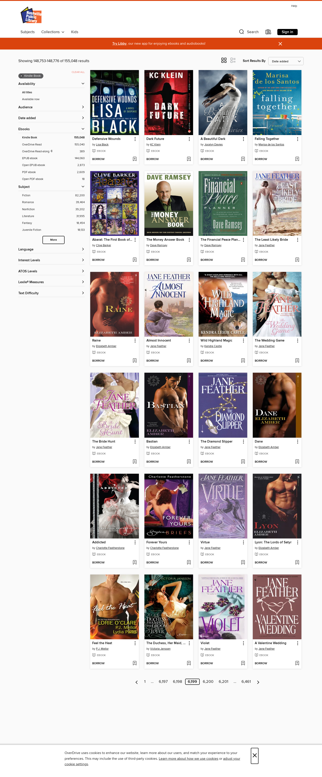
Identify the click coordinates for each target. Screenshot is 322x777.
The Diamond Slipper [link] (216, 442)
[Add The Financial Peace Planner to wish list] (243, 260)
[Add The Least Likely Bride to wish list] (297, 260)
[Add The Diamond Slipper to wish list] (243, 462)
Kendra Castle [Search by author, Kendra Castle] (213, 346)
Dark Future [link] (155, 139)
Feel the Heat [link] (102, 643)
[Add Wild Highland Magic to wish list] (243, 361)
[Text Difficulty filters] (51, 293)
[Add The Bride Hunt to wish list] (134, 462)
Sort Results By (254, 61)
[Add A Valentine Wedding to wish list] (297, 663)
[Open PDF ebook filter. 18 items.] (53, 179)
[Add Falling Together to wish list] (297, 159)
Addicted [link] (99, 542)
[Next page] (258, 681)
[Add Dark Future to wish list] (189, 159)
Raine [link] (96, 341)
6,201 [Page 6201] (223, 681)
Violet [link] (205, 643)
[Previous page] (136, 681)
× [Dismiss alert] (280, 44)
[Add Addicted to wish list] (134, 563)
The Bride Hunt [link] (103, 442)
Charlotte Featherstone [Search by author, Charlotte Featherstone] (110, 548)
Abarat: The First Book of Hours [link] (112, 240)
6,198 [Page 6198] (177, 681)
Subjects (28, 32)
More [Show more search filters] (53, 240)
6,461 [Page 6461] (246, 681)
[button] (248, 33)
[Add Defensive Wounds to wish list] (134, 159)
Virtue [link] (205, 542)
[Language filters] (51, 249)
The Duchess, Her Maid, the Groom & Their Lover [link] (166, 643)
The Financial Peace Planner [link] (221, 240)
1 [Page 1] (145, 681)
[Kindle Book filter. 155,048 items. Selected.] (53, 137)
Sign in (287, 32)
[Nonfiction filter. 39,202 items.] (53, 209)
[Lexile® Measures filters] (51, 282)
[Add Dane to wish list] (297, 462)
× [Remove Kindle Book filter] (21, 76)
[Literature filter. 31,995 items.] (53, 216)
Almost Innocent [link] (158, 341)
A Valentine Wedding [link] (270, 643)
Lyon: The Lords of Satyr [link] (273, 542)
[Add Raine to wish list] (134, 361)
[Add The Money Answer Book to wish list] (189, 260)
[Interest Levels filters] (51, 260)
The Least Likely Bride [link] (271, 240)
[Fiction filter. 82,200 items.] (53, 195)
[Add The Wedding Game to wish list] (297, 361)
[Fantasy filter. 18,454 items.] (53, 223)
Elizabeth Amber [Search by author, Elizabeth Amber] (106, 346)
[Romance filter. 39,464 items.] (53, 202)
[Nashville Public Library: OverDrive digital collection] (31, 15)
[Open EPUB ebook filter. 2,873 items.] (53, 165)
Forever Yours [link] (156, 542)
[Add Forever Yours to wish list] (189, 563)
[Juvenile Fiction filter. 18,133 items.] (53, 230)
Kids (74, 32)
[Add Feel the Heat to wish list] (134, 663)
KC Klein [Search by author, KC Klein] (155, 144)
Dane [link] (259, 442)
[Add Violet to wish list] (243, 663)
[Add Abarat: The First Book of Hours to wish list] (134, 260)
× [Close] (254, 756)
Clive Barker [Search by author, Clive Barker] (103, 245)
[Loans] (268, 33)
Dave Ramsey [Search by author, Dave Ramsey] (158, 245)
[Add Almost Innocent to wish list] (189, 361)
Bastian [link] (152, 442)
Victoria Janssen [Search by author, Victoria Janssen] (160, 649)
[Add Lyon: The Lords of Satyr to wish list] (297, 563)
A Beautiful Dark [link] (213, 139)
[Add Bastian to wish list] (189, 462)
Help (294, 6)
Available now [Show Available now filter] (31, 99)
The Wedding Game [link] (269, 341)
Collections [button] (53, 32)
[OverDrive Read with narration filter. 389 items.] (53, 151)
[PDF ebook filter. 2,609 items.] (53, 172)
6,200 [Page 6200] (208, 681)
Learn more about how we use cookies (188, 758)
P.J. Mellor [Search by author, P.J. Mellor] (102, 649)
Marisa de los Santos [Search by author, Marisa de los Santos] (271, 144)
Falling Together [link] (267, 139)
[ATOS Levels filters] (51, 271)
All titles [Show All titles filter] (27, 92)
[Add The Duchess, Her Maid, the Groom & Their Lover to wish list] (189, 663)
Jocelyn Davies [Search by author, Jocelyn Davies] (213, 144)
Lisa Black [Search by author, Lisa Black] (102, 144)
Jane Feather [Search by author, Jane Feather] (267, 245)
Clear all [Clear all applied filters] (78, 72)
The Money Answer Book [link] (165, 240)
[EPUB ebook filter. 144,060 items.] (53, 158)
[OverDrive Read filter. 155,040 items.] (53, 144)
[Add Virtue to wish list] (243, 563)
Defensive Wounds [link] (106, 139)
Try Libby (119, 43)
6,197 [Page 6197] (163, 681)
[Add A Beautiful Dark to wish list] (243, 159)
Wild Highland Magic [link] (216, 341)
